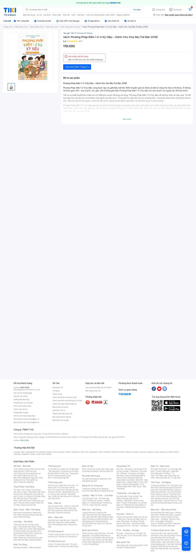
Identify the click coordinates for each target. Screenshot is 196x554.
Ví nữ (73, 534)
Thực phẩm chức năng (27, 527)
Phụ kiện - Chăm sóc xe (126, 533)
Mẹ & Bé (131, 478)
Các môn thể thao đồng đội (166, 496)
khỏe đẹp (56, 15)
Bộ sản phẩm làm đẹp (28, 539)
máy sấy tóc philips (167, 535)
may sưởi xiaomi (163, 540)
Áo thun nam (53, 485)
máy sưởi (154, 533)
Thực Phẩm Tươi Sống (24, 487)
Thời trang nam (55, 482)
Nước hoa (22, 538)
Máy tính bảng (24, 517)
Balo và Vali (87, 466)
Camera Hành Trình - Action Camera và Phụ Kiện (166, 517)
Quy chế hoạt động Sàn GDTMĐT (98, 387)
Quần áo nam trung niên (62, 496)
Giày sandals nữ (61, 508)
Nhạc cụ (100, 523)
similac (162, 452)
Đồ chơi (38, 469)
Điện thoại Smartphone (23, 513)
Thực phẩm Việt (34, 492)
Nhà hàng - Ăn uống (129, 521)
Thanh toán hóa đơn (124, 517)
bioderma (76, 452)
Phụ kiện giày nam (60, 525)
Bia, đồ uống (22, 498)
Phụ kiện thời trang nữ (90, 479)
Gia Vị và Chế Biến (94, 538)
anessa (143, 452)
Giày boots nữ (56, 510)
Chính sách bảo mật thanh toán (64, 397)
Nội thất (94, 517)
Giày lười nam (53, 520)
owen (55, 452)
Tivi (156, 476)
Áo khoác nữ (66, 471)
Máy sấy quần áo (163, 478)
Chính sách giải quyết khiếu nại (64, 404)
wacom (136, 452)
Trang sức (86, 489)
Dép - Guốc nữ (65, 506)
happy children (123, 15)
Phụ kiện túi (72, 536)
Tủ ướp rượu (175, 478)
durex (68, 452)
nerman (128, 452)
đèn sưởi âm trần (162, 548)
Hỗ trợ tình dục (33, 538)
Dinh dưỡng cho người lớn (28, 478)
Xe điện (140, 533)
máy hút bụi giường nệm (165, 543)
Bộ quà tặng (93, 544)
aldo (100, 452)
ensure (62, 452)
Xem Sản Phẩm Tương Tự (77, 67)
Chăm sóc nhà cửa (28, 505)
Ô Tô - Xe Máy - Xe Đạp (128, 530)
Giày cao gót (53, 506)
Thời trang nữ (54, 466)
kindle (121, 452)
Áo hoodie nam (59, 490)
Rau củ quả (22, 492)
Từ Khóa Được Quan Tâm (162, 530)
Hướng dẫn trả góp (21, 412)
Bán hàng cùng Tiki (93, 391)
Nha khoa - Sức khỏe (131, 523)
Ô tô (130, 535)
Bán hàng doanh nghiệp (61, 417)
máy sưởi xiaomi (168, 542)
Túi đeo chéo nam (62, 544)
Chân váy (64, 473)
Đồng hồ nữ (95, 489)
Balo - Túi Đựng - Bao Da (165, 519)
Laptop (104, 505)
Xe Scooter (137, 535)
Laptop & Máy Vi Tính (134, 482)
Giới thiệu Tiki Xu (58, 410)
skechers (93, 452)
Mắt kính (103, 479)
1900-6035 (24, 387)
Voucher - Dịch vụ (125, 514)
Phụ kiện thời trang (91, 476)
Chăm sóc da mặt (20, 525)
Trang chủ (160, 9)
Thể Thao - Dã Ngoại (161, 482)
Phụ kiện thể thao (166, 490)
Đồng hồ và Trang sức (92, 485)
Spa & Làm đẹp (133, 519)
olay (156, 452)
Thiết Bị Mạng (95, 503)
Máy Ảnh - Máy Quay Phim (163, 509)
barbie (49, 452)
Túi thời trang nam (56, 541)
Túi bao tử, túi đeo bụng (68, 546)
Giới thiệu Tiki (57, 387)
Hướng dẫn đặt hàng (21, 399)
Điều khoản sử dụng (60, 407)
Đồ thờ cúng (91, 523)
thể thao (81, 15)
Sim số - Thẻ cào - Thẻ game (136, 526)
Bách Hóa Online (90, 530)
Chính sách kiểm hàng (22, 406)
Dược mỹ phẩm (35, 540)
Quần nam (63, 485)
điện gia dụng (29, 15)
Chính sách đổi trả (20, 409)
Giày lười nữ (68, 510)
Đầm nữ (57, 469)
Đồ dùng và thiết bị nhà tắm (98, 519)
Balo (84, 469)
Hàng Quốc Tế (123, 466)
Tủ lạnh (158, 471)
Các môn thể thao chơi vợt (166, 497)
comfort (170, 452)
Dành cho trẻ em (25, 501)
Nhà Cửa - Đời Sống (91, 509)
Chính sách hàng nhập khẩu (24, 416)
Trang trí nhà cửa (88, 513)
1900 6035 (24, 440)
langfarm (25, 454)
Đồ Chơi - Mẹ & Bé (22, 466)
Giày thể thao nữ (170, 501)
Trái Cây (17, 490)
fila (43, 454)
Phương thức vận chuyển (23, 403)
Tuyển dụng (57, 394)
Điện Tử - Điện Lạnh (160, 466)
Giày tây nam (65, 520)
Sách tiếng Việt (122, 545)
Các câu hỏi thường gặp (23, 393)
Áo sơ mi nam (63, 487)
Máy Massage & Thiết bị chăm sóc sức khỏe (29, 530)
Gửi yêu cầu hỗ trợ (21, 396)
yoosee (150, 452)
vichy (38, 454)
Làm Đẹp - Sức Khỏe (23, 521)
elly (82, 452)
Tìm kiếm (137, 9)
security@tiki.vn (33, 422)
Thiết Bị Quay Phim (164, 523)
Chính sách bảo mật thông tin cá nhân (67, 401)
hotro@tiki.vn (34, 419)
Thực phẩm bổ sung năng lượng (166, 502)
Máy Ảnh (171, 526)
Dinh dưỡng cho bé (25, 476)
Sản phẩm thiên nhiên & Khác (27, 532)
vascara (17, 452)
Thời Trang (137, 469)
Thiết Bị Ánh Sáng (166, 515)
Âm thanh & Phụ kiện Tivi (160, 469)
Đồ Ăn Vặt (91, 540)
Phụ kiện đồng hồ (93, 491)
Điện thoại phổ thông (26, 515)
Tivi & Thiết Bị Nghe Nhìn (130, 485)
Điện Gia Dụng (20, 544)
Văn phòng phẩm (136, 545)
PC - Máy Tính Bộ (93, 505)
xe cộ (39, 15)
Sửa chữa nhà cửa (93, 515)
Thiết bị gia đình (34, 547)
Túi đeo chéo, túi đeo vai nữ (59, 534)
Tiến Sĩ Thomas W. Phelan (81, 33)
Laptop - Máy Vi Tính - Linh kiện (97, 495)
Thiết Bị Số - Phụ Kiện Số (128, 493)
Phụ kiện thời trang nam (96, 480)
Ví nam (50, 544)
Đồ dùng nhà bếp (20, 547)
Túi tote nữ (62, 536)
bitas (176, 452)
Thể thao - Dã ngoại (128, 473)
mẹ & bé (47, 15)
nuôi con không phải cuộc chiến (100, 15)
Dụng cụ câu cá (162, 494)
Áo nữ (50, 469)
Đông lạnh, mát (30, 494)
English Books (130, 547)
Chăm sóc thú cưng (89, 533)
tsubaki (49, 454)
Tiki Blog (55, 391)
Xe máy (124, 535)
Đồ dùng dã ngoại (167, 487)
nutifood (114, 452)
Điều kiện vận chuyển (60, 420)
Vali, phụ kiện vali (106, 471)
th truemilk (41, 452)
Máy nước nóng (166, 476)
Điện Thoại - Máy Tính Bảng (27, 509)
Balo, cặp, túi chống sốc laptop (98, 470)
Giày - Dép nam (55, 517)
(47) (80, 41)
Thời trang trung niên (61, 478)
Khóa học (137, 517)
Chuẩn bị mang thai (26, 482)
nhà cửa (66, 15)
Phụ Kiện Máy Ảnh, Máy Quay (162, 513)
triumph (107, 452)
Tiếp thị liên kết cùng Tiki (62, 414)
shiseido (17, 454)
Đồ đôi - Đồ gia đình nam (65, 492)
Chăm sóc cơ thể (25, 529)
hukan (32, 454)
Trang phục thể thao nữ (160, 485)
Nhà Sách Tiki (123, 542)
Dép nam (60, 522)
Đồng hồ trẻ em (108, 491)
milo (87, 452)
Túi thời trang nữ (56, 531)
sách (73, 15)
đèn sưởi (162, 533)
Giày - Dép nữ (54, 503)
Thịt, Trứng (26, 490)
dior (22, 452)
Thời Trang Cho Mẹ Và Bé (24, 469)
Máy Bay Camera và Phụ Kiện (165, 524)
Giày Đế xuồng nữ (63, 513)
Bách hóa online (128, 480)
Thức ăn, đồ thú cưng (26, 503)
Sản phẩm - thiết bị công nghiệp (132, 483)
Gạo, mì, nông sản (26, 496)
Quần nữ (64, 469)
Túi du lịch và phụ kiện (96, 469)
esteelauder (31, 452)
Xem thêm (127, 119)
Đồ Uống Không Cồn (96, 542)
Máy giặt (158, 473)
